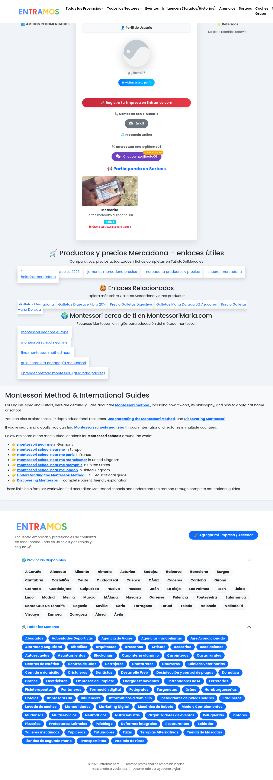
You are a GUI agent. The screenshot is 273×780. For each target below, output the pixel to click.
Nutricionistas (127, 715)
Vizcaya (32, 614)
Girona (220, 580)
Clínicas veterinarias (206, 663)
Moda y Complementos (202, 706)
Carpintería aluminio (140, 655)
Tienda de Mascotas (204, 732)
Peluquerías (213, 715)
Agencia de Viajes (117, 638)
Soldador (205, 723)
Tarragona (143, 605)
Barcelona (199, 571)
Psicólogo (104, 723)
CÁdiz (154, 580)
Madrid (48, 597)
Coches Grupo (261, 11)
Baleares (174, 571)
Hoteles (31, 698)
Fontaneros (71, 689)
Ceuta (83, 580)
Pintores (239, 715)
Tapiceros (76, 732)
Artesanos (134, 646)
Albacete (58, 571)
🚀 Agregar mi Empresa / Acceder (223, 535)
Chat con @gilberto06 (136, 156)
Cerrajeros (114, 663)
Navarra (133, 597)
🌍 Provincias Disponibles (44, 560)
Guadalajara (60, 588)
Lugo (29, 597)
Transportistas (93, 740)
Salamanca (235, 597)
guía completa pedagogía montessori (53, 362)
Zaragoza (78, 614)
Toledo (186, 605)
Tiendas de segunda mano (48, 740)
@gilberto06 (136, 73)
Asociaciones (211, 646)
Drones (31, 681)
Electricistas (57, 681)
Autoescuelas (37, 655)
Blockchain (103, 655)
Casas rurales (209, 655)
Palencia (180, 597)
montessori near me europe (44, 332)
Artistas (158, 646)
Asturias (127, 571)
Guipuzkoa (89, 588)
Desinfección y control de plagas (184, 672)
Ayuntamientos (71, 655)
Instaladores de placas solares (187, 698)
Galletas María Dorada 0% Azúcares (187, 304)
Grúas (191, 689)
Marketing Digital (114, 706)
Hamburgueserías (221, 689)
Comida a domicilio (42, 672)
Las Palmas (199, 588)
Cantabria (34, 580)
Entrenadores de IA (183, 681)
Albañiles (79, 646)
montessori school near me (44, 342)
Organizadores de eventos (171, 715)
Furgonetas (167, 689)
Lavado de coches (41, 706)
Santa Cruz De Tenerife (45, 605)
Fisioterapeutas (39, 689)
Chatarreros (143, 663)
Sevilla (102, 605)
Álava (100, 614)
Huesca (135, 588)
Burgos (223, 571)
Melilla (69, 597)
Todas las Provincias (83, 8)
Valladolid (234, 605)
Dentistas (104, 672)
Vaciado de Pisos (129, 740)
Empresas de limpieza (95, 681)
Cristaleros (77, 672)
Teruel (166, 605)
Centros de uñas (82, 663)
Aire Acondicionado (207, 638)
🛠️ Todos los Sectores (40, 626)
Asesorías (182, 646)
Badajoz (151, 571)
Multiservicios (64, 715)
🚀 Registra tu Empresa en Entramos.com (136, 102)
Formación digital (105, 689)
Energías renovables (141, 681)
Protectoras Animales (68, 723)
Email (136, 123)
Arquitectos (106, 646)
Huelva (113, 588)
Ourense (156, 597)
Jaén (154, 588)
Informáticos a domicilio (130, 698)
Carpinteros (177, 655)
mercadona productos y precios (172, 271)
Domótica (230, 672)
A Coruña (33, 571)
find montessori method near (46, 352)
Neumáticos (96, 715)
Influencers (91, 698)
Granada (33, 588)
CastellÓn (60, 580)
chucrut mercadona (225, 271)
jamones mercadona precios (112, 271)
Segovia (80, 605)
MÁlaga (111, 597)
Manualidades (77, 706)
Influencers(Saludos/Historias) (189, 8)
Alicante (81, 571)
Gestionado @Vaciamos (109, 769)
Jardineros (231, 698)
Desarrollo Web (134, 672)
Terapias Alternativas (159, 732)
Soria (120, 605)
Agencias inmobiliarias (161, 638)
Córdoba (198, 580)
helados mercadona (38, 276)
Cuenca (133, 580)
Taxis (127, 732)
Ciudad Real (107, 580)
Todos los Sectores (123, 8)
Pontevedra (207, 597)
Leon (222, 588)
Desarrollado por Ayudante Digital (157, 769)
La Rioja (174, 588)
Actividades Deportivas (72, 638)
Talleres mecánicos (42, 732)
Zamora (55, 614)
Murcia (89, 597)
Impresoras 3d (59, 698)
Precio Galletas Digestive (131, 304)
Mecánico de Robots (155, 706)
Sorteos (245, 8)
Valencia (208, 605)
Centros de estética (42, 663)
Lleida (239, 588)
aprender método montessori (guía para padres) (63, 373)
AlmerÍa (105, 571)
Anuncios (227, 8)
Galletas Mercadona (37, 304)
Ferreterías (218, 681)
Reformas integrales (139, 723)
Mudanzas (34, 715)
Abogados (34, 638)
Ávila (118, 614)
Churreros (171, 663)
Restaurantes (177, 723)
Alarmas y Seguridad (43, 646)
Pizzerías (33, 723)
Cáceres (174, 580)
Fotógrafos (138, 689)
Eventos (152, 8)
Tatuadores (104, 732)
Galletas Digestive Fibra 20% (82, 304)
